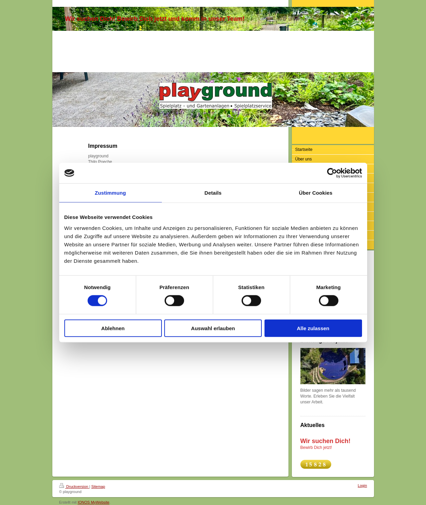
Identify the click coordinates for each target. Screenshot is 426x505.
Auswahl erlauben (213, 328)
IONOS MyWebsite (93, 502)
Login (362, 485)
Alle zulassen (313, 328)
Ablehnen (113, 328)
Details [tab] (213, 193)
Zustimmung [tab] (110, 193)
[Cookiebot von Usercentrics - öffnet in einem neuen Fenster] (332, 173)
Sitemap (98, 486)
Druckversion (74, 486)
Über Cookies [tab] (316, 193)
